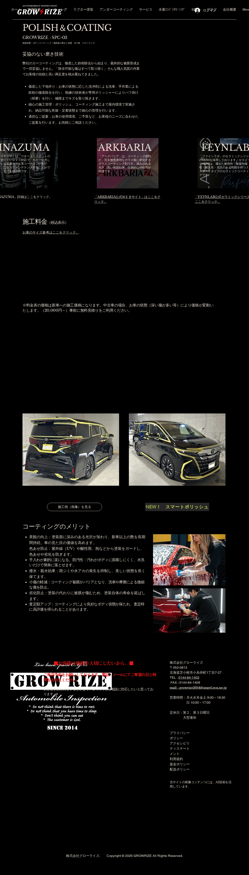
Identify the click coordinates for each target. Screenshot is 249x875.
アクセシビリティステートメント (180, 748)
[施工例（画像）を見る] (74, 507)
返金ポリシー (180, 764)
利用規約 (176, 759)
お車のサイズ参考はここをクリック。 (50, 232)
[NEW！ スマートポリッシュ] (177, 507)
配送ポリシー (180, 769)
